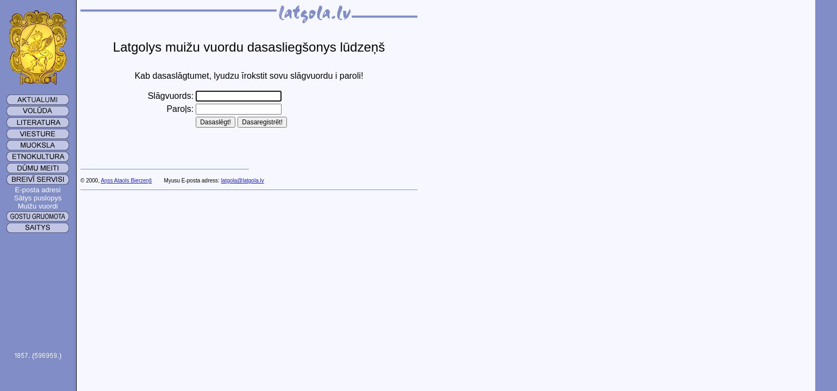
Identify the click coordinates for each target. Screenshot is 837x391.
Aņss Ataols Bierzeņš (126, 181)
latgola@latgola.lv (242, 181)
